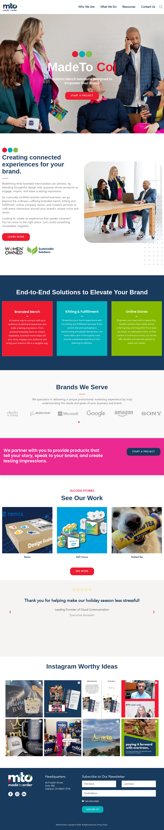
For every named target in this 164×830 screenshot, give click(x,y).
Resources (128, 7)
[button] (10, 612)
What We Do (108, 7)
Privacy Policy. (102, 825)
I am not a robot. (92, 801)
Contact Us (148, 7)
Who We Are (86, 7)
